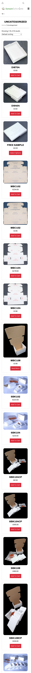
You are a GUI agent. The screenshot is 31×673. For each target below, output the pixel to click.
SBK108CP (15, 638)
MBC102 (15, 186)
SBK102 (15, 396)
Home (4, 25)
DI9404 (15, 105)
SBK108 (15, 568)
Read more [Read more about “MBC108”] (16, 368)
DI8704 (15, 67)
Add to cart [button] (15, 75)
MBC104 (16, 268)
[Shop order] (12, 34)
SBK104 (15, 432)
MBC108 (15, 360)
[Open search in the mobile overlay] (23, 3)
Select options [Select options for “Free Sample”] (15, 153)
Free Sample (15, 145)
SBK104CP (15, 477)
